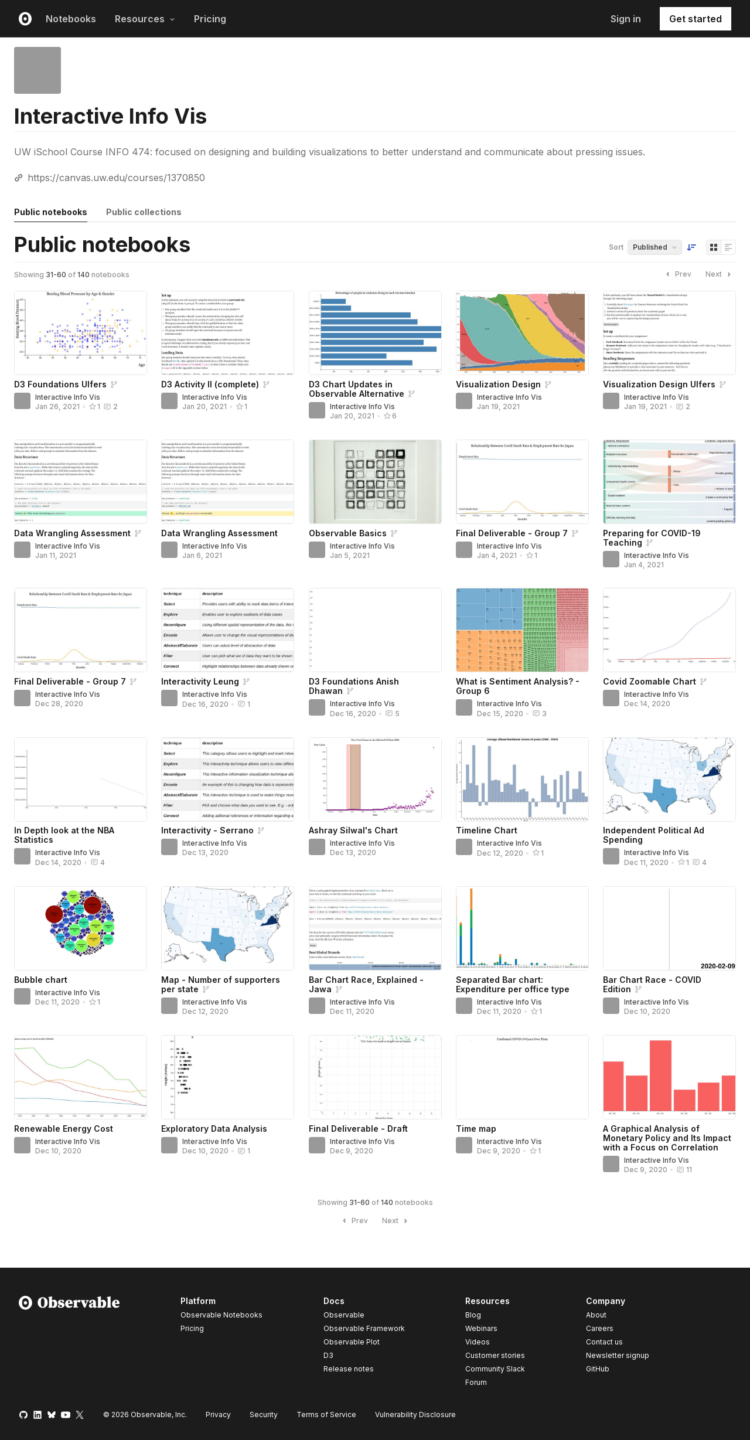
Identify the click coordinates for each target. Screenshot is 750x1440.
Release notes (348, 1368)
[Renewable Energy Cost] (80, 1077)
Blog (473, 1314)
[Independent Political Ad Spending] (669, 779)
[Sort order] (691, 247)
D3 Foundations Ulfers (60, 384)
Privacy (218, 1414)
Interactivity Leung (200, 681)
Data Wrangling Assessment (72, 533)
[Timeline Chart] (522, 779)
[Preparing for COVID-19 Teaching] (669, 482)
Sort (616, 247)
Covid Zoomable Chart (649, 681)
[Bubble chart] (80, 928)
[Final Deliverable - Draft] (375, 1077)
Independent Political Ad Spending (653, 835)
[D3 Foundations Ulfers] (80, 333)
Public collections (144, 212)
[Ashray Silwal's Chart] (375, 779)
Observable (343, 1314)
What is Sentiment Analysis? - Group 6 (517, 686)
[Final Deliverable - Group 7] (522, 482)
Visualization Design (498, 384)
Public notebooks (50, 212)
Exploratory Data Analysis (214, 1128)
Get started (695, 19)
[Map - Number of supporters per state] (227, 928)
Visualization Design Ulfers (659, 384)
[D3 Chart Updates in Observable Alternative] (375, 333)
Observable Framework (364, 1328)
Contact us (604, 1342)
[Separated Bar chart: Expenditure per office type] (522, 928)
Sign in (626, 19)
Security (264, 1414)
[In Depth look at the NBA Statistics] (80, 779)
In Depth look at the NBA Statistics (64, 835)
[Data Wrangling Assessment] (80, 482)
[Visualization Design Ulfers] (669, 333)
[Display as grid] (714, 247)
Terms (326, 1414)
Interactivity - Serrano (207, 830)
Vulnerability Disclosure (415, 1414)
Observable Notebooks (221, 1314)
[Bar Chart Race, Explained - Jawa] (375, 928)
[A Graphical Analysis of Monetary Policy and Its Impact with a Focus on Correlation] (669, 1077)
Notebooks (71, 19)
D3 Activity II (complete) (210, 384)
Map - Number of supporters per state (220, 984)
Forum (476, 1382)
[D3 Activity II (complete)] (227, 333)
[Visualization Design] (522, 333)
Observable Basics (348, 533)
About (596, 1314)
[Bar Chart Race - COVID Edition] (669, 928)
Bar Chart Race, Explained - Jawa (366, 984)
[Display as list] (728, 247)
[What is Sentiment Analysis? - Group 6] (522, 630)
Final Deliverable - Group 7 (512, 533)
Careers (599, 1328)
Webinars (481, 1328)
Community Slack (495, 1368)
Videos (477, 1341)
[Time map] (522, 1077)
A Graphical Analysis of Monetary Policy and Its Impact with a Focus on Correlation (667, 1138)
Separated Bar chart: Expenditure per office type (513, 984)
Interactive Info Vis (67, 397)
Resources (145, 19)
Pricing (210, 19)
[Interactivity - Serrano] (227, 779)
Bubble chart (40, 980)
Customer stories (495, 1355)
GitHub (597, 1368)
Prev (677, 274)
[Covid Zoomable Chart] (669, 630)
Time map (476, 1128)
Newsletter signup (617, 1356)
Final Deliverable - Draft (358, 1128)
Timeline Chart (486, 830)
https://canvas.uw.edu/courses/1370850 (116, 177)
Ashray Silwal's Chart (353, 830)
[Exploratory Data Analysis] (227, 1077)
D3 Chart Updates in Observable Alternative (356, 389)
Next (719, 274)
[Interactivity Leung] (227, 630)
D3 (328, 1355)
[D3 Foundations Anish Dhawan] (375, 630)
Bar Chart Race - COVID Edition (652, 984)
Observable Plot (351, 1341)
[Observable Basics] (375, 482)
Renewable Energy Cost (63, 1128)
